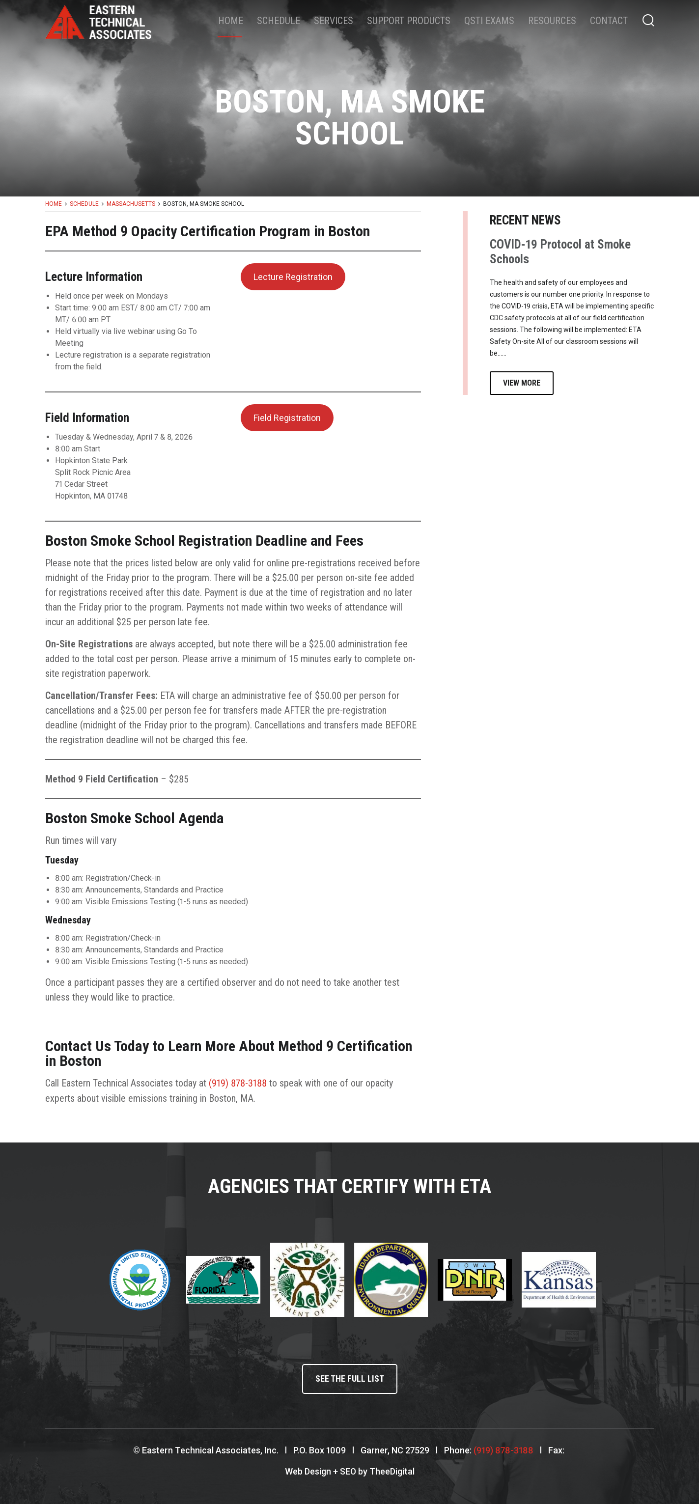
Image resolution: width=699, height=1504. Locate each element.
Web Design (307, 1470)
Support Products (408, 21)
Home (230, 21)
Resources (552, 21)
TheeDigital (392, 1470)
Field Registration (287, 418)
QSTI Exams (489, 21)
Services (333, 21)
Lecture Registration (293, 277)
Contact (609, 21)
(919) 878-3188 (238, 1083)
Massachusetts (131, 203)
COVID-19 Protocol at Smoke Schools (560, 251)
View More (521, 383)
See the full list (349, 1378)
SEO (347, 1470)
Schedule (278, 21)
